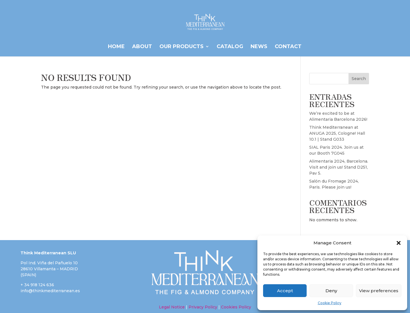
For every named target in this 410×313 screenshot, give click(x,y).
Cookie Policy (329, 303)
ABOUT (142, 47)
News (259, 47)
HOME (116, 47)
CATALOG (230, 47)
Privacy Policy (202, 307)
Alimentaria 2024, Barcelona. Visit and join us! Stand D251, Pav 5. (338, 167)
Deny (331, 290)
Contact (288, 47)
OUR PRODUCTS (181, 47)
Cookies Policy (235, 307)
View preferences (378, 290)
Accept (285, 290)
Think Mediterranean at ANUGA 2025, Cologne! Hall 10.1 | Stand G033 (337, 133)
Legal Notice (172, 307)
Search (359, 78)
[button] (398, 243)
